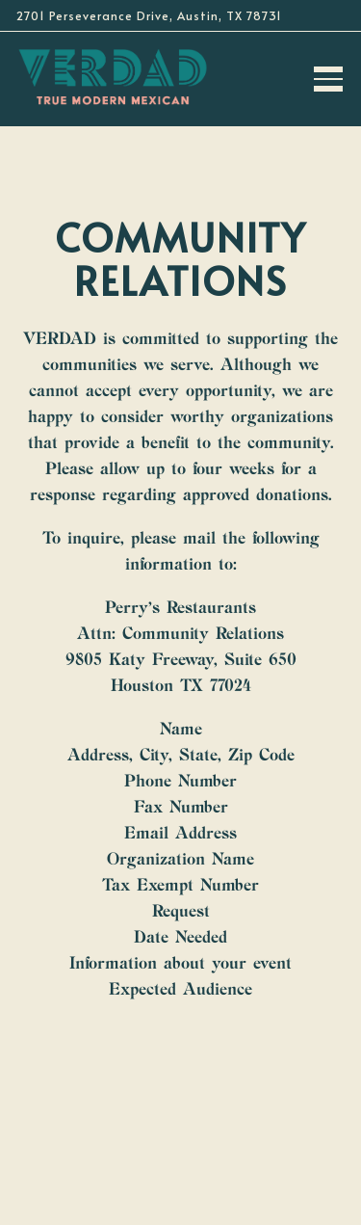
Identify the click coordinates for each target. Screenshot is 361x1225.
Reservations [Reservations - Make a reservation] (181, 1161)
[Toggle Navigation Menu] (328, 79)
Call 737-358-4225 (180, 1116)
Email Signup (180, 1206)
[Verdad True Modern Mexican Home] (112, 76)
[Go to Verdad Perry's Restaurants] (180, 15)
